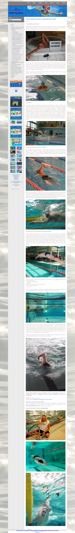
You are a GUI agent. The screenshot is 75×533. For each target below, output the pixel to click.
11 (10, 84)
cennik (57, 2)
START (12, 24)
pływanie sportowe (15, 53)
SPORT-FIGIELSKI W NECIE (16, 71)
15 (17, 84)
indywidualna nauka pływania (17, 34)
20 (14, 85)
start (28, 2)
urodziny (40, 2)
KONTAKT (13, 76)
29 (17, 86)
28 (16, 86)
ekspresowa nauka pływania (17, 37)
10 (21, 83)
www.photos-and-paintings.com (16, 181)
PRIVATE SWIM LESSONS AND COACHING (17, 63)
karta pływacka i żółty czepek (17, 54)
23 (19, 85)
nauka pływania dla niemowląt (17, 45)
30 (19, 86)
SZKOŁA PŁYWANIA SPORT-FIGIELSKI (16, 29)
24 (21, 85)
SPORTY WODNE (14, 73)
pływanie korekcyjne (16, 51)
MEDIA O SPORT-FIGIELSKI (16, 72)
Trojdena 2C (16, 178)
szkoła (33, 2)
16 (19, 84)
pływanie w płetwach (16, 50)
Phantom (16, 185)
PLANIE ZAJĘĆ (45, 408)
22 (17, 85)
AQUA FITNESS (14, 65)
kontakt (63, 2)
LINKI (12, 77)
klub (46, 2)
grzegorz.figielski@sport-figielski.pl (32, 405)
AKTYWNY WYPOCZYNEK (16, 68)
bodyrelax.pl (16, 182)
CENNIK (12, 75)
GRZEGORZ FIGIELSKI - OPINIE (17, 27)
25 (10, 86)
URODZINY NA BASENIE (16, 67)
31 (21, 86)
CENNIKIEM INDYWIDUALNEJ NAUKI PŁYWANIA (42, 399)
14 (16, 84)
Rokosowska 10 (16, 175)
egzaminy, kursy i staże (16, 55)
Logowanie (37, 532)
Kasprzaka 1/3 (16, 176)
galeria (51, 2)
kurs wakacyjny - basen (16, 57)
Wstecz (29, 529)
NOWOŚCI (14, 30)
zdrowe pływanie (15, 32)
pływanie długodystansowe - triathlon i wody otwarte (17, 39)
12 (12, 84)
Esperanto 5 (16, 177)
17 (21, 84)
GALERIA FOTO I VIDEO (16, 69)
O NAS (12, 25)
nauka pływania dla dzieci (17, 42)
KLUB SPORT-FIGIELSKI (16, 64)
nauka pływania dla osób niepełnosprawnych (16, 49)
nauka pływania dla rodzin (17, 47)
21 (16, 85)
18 (10, 85)
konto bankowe (15, 61)
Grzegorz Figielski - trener (17, 33)
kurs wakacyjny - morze (16, 58)
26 (12, 86)
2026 (17, 80)
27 (14, 86)
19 (12, 85)
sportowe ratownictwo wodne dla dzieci (17, 44)
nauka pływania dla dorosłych (17, 40)
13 (14, 84)
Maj (15, 80)
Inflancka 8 (16, 179)
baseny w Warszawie (16, 59)
